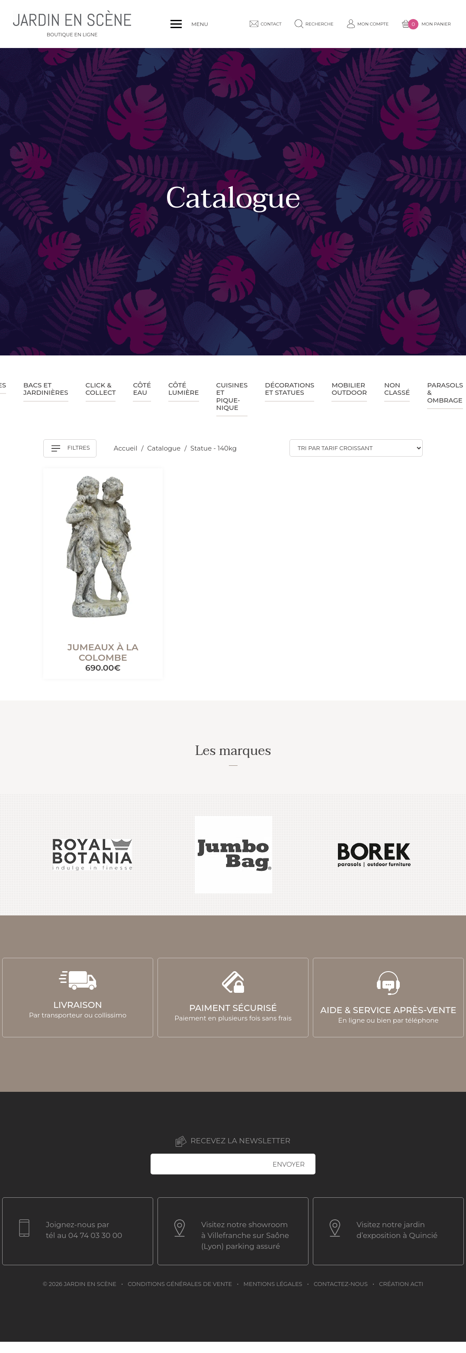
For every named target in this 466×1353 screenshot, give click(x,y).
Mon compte (362, 23)
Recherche (308, 23)
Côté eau (142, 389)
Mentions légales (273, 1283)
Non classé (397, 389)
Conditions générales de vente (180, 1283)
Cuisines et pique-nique (232, 396)
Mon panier (421, 24)
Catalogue (164, 448)
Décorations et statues (289, 389)
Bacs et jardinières (45, 389)
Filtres (70, 448)
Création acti (401, 1283)
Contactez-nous (341, 1283)
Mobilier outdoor (349, 389)
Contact (260, 23)
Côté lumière (183, 389)
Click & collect (101, 389)
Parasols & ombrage (445, 392)
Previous (16, 855)
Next (449, 855)
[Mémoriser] (145, 484)
